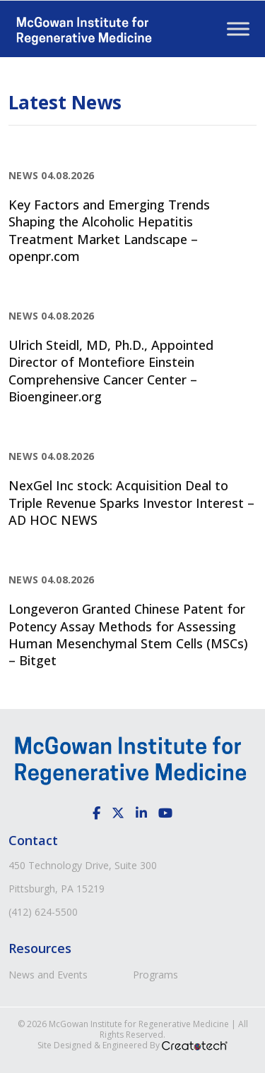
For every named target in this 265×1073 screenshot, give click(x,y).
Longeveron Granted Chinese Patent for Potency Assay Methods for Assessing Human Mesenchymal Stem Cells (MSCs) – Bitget (128, 634)
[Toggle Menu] (238, 28)
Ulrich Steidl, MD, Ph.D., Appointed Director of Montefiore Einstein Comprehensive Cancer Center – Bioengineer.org (110, 371)
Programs (155, 974)
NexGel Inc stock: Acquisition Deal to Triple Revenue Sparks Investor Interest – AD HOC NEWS (131, 502)
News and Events (48, 974)
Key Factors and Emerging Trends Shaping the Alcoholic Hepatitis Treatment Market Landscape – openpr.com (109, 230)
